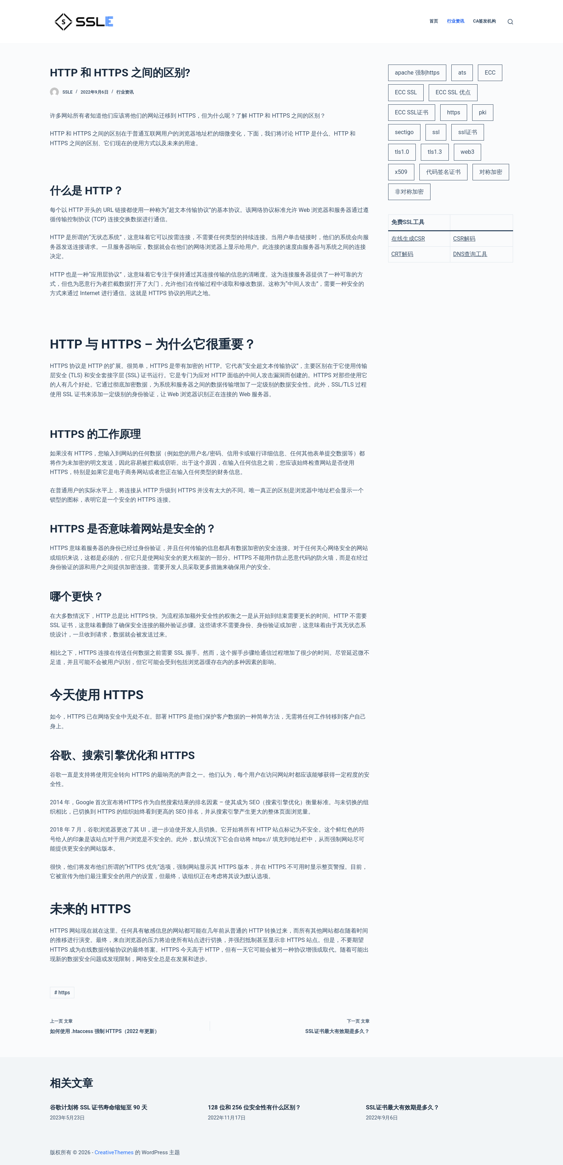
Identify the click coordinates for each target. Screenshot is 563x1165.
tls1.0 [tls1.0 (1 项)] (402, 151)
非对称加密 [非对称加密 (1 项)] (409, 191)
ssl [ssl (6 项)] (435, 132)
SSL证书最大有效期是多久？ (402, 1107)
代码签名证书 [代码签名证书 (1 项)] (443, 172)
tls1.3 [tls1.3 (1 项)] (435, 151)
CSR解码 (464, 238)
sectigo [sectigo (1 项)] (404, 132)
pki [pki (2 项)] (483, 112)
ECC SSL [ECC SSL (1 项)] (406, 92)
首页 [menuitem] (433, 21)
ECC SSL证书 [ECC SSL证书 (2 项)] (412, 112)
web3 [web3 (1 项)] (467, 151)
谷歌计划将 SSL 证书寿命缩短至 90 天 (98, 1107)
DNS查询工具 (470, 254)
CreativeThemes (114, 1152)
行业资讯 (125, 92)
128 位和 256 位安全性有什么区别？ (254, 1107)
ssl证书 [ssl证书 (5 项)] (467, 132)
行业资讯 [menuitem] (455, 21)
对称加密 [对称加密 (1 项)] (490, 172)
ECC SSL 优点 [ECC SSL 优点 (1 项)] (453, 92)
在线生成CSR (408, 238)
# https (62, 992)
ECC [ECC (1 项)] (490, 72)
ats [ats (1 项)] (462, 72)
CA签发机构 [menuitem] (484, 21)
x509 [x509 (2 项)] (401, 172)
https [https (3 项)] (453, 112)
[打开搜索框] (510, 21)
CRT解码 (402, 254)
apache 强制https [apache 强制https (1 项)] (417, 72)
